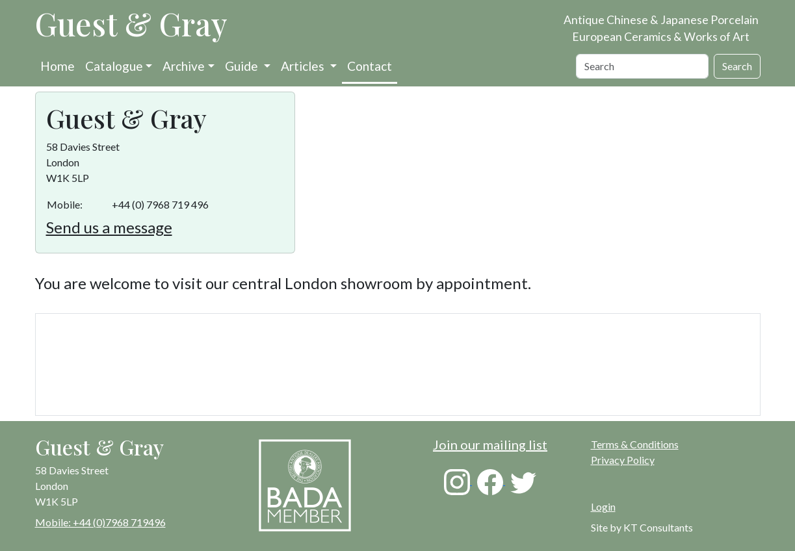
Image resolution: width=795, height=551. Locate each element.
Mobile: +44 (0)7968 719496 (100, 522)
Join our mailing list (490, 444)
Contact (369, 65)
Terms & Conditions (635, 444)
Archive (184, 65)
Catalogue (114, 65)
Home (57, 65)
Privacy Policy (623, 460)
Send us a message (109, 227)
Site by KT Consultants (642, 527)
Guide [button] (243, 65)
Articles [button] (304, 65)
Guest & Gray (131, 23)
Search (737, 66)
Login (603, 506)
